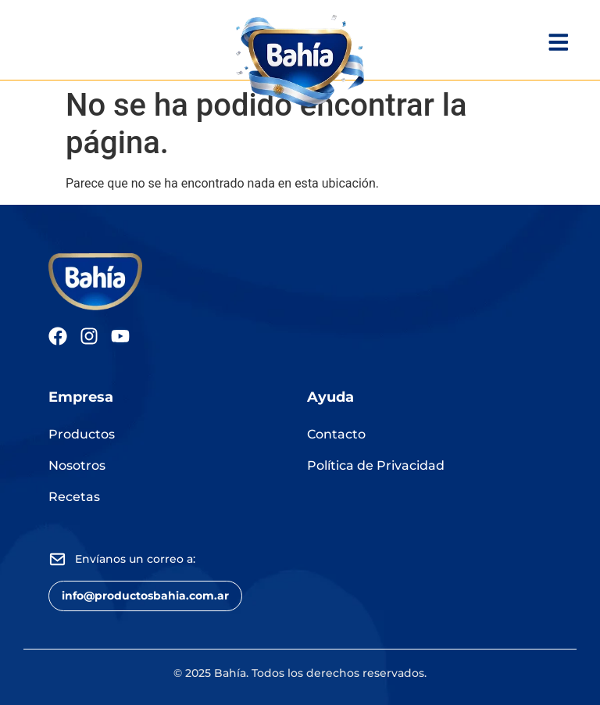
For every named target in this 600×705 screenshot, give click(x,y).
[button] (145, 596)
